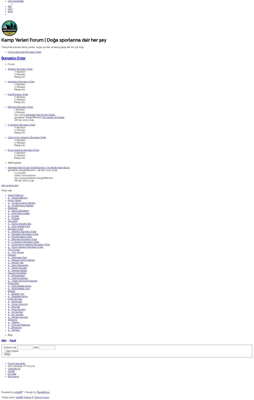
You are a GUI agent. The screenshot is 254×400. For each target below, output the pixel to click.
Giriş (3, 340)
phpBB (18, 392)
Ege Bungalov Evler (18, 94)
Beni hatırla (12, 351)
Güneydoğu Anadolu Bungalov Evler (27, 137)
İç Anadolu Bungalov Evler (21, 125)
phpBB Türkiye (23, 397)
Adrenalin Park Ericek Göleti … (41, 114)
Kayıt (13, 340)
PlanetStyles (43, 392)
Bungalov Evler (13, 58)
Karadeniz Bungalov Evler (21, 81)
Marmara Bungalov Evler (20, 107)
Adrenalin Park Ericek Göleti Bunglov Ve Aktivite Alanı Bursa (38, 167)
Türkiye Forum (41, 397)
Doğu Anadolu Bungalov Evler (23, 150)
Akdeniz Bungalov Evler (20, 69)
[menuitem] (10, 6)
